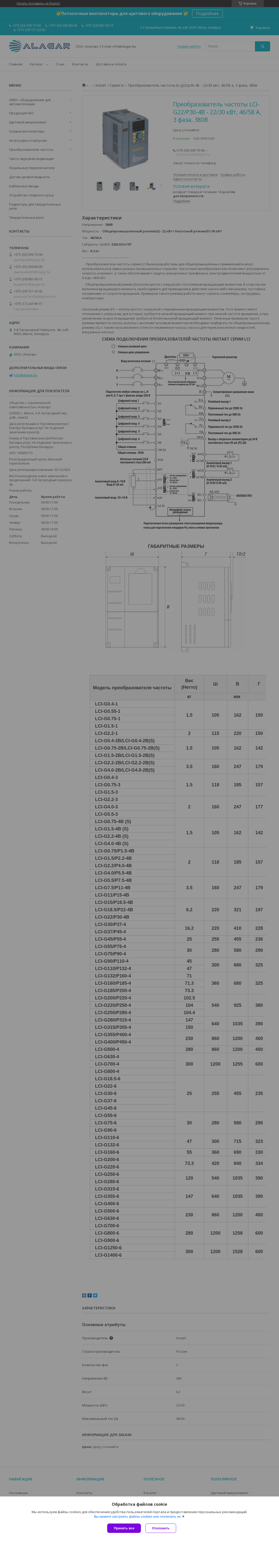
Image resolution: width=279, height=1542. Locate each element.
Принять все (124, 1528)
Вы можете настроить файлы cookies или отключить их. (138, 1517)
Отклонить (161, 1528)
